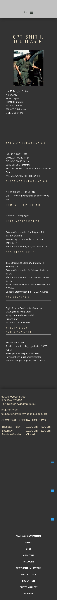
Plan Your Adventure (28, 536)
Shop (28, 549)
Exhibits (28, 594)
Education (28, 581)
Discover (28, 562)
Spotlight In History (28, 568)
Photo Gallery (28, 587)
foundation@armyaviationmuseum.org (24, 414)
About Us (28, 555)
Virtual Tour (28, 574)
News (28, 542)
